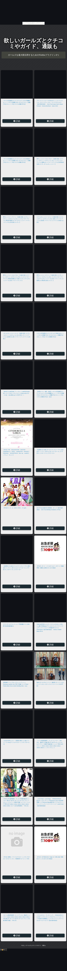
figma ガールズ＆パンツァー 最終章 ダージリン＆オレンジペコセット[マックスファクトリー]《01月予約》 (50, 684)
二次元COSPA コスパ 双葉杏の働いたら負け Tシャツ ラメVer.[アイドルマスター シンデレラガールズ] (16, 742)
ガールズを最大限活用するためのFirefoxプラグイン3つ (33, 55)
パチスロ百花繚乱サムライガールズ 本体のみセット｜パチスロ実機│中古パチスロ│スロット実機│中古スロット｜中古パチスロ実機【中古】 (50, 335)
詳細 (16, 121)
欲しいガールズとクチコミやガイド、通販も (33, 43)
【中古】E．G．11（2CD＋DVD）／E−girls (14, 508)
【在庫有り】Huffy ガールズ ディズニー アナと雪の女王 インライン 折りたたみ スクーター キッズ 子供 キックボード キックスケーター (50, 451)
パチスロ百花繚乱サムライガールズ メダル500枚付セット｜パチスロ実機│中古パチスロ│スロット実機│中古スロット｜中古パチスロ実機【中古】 (16, 160)
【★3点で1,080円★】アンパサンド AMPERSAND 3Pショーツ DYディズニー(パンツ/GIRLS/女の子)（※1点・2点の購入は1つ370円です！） (16, 393)
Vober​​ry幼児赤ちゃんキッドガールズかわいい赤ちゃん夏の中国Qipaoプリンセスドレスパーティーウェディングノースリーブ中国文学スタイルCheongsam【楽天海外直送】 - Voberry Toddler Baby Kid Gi (50, 628)
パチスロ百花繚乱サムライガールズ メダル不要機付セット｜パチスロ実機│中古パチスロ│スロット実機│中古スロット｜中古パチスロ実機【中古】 (16, 102)
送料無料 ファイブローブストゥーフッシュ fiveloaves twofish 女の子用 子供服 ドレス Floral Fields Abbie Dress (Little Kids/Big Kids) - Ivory (15, 684)
